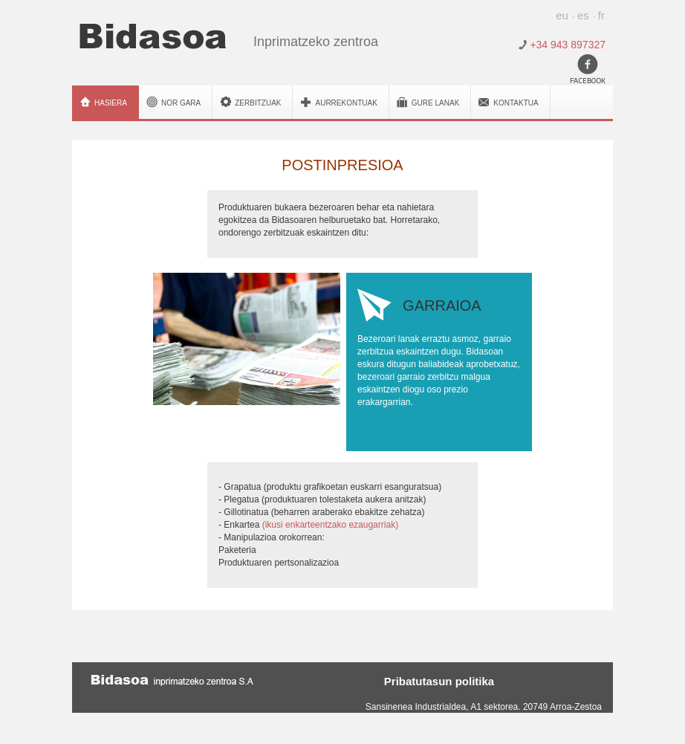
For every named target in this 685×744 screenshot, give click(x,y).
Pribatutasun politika (439, 680)
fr (601, 15)
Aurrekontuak (346, 103)
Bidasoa (152, 36)
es (583, 15)
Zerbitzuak (258, 103)
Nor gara (181, 103)
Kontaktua (515, 103)
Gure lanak (435, 103)
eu (562, 15)
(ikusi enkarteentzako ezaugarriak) (330, 525)
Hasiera (110, 103)
